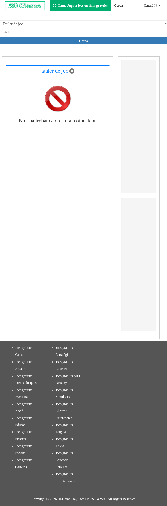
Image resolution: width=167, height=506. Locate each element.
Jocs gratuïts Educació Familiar (64, 460)
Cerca (118, 5)
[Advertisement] (138, 126)
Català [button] (152, 5)
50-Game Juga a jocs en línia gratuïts (80, 5)
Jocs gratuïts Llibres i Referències (64, 411)
